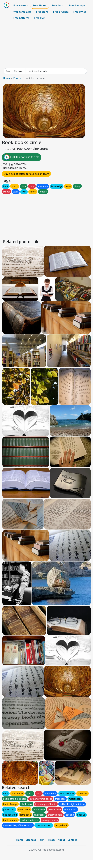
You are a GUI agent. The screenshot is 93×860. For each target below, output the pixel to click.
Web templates (22, 11)
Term (41, 839)
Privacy (51, 839)
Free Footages (76, 5)
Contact (72, 839)
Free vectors (20, 5)
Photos (17, 78)
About (61, 839)
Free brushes (60, 11)
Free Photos (40, 5)
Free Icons (42, 11)
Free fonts (58, 5)
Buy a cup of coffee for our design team (26, 173)
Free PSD (39, 18)
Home (6, 78)
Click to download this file (21, 157)
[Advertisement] (46, 44)
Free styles (79, 11)
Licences (31, 839)
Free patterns (21, 18)
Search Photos (14, 71)
